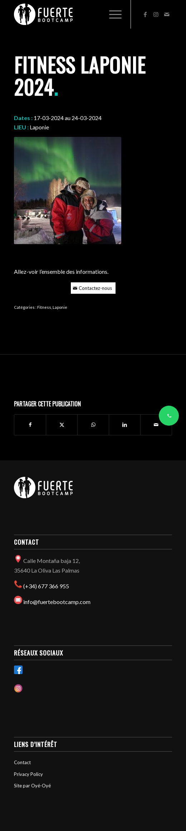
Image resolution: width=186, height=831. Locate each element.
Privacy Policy (28, 774)
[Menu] (112, 14)
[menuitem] (112, 14)
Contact (22, 762)
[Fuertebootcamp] (77, 14)
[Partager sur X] (61, 425)
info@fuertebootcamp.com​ (56, 601)
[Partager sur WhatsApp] (93, 425)
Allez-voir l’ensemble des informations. (61, 271)
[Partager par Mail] (156, 425)
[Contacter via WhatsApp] (169, 416)
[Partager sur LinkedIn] (124, 425)
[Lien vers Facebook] (145, 14)
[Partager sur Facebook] (30, 425)
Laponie (60, 307)
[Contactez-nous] (93, 288)
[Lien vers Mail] (166, 14)
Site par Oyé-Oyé (32, 785)
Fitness (44, 307)
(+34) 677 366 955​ (46, 586)
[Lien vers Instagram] (156, 14)
